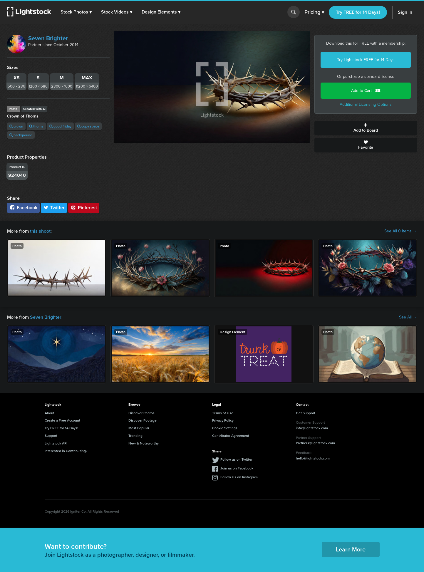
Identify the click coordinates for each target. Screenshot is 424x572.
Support (51, 435)
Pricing (314, 12)
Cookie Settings (224, 427)
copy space (88, 126)
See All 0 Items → (400, 231)
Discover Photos (141, 412)
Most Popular (138, 427)
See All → (408, 317)
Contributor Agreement (230, 435)
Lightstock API (56, 443)
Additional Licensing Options (366, 104)
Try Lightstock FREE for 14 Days (366, 60)
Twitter (54, 207)
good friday (60, 126)
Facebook (23, 207)
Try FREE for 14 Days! (358, 12)
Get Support (305, 412)
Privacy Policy (223, 420)
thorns (36, 126)
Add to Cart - (366, 91)
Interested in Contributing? (66, 450)
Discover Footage (142, 420)
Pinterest (84, 207)
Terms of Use (222, 412)
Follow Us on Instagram (239, 476)
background (20, 134)
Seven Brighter (48, 38)
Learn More (351, 549)
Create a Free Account (62, 420)
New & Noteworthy (143, 443)
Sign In (405, 12)
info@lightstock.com (312, 427)
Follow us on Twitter (236, 459)
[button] (76, 12)
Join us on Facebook (236, 468)
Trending (135, 435)
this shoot (40, 231)
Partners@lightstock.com (315, 442)
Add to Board (365, 128)
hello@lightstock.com (313, 458)
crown (16, 126)
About (49, 412)
